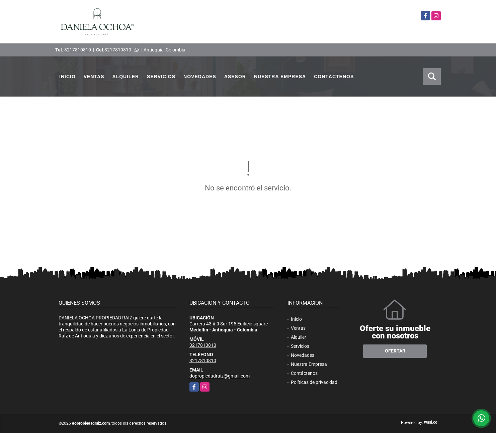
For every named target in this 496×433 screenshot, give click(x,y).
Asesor (235, 76)
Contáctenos (334, 76)
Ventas (94, 76)
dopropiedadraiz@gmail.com (219, 376)
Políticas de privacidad (314, 382)
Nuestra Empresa (280, 76)
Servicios (161, 76)
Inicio (67, 76)
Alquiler (125, 76)
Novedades (199, 76)
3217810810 (77, 49)
